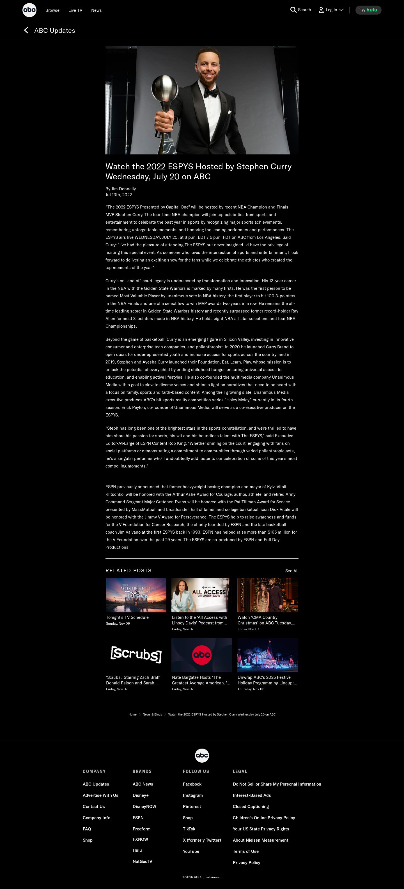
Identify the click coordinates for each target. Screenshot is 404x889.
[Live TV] (75, 10)
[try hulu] (368, 10)
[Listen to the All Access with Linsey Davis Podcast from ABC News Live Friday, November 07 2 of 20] (202, 604)
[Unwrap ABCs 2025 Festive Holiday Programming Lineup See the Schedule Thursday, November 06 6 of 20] (267, 664)
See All (292, 570)
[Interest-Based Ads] (252, 795)
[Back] (26, 30)
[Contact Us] (94, 806)
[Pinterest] (192, 806)
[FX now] (140, 839)
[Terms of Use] (246, 851)
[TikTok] (189, 829)
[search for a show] (300, 10)
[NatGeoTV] (142, 861)
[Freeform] (142, 829)
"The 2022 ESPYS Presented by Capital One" (147, 207)
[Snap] (188, 818)
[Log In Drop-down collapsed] (331, 10)
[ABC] (29, 11)
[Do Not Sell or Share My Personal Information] (277, 784)
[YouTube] (191, 851)
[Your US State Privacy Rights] (261, 829)
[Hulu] (137, 850)
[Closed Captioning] (251, 806)
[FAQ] (87, 829)
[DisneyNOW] (144, 806)
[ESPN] (138, 818)
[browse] (52, 10)
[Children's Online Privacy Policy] (264, 818)
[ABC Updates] (96, 784)
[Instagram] (193, 795)
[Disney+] (141, 795)
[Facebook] (192, 784)
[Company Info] (96, 818)
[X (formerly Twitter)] (202, 840)
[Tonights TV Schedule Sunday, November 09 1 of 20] (136, 602)
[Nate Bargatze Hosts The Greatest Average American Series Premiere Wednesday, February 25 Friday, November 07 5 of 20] (202, 664)
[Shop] (88, 840)
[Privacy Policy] (246, 862)
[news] (96, 10)
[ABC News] (143, 784)
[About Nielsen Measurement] (260, 840)
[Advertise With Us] (100, 795)
